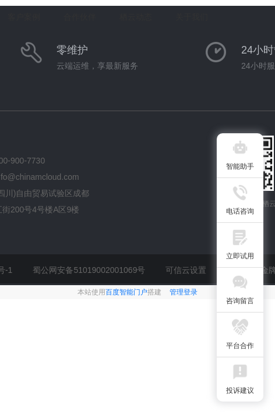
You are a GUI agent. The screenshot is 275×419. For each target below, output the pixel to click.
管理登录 (184, 292)
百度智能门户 (126, 292)
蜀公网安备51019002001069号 (89, 270)
